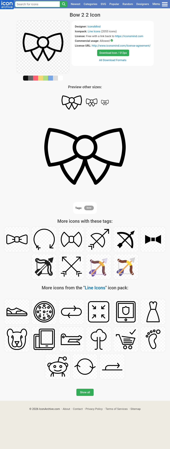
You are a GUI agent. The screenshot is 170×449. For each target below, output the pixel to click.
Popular (114, 4)
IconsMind (93, 26)
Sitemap (135, 409)
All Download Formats (113, 60)
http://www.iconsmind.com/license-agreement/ (121, 45)
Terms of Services (116, 409)
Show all (85, 392)
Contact (78, 409)
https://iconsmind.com (129, 36)
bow (89, 207)
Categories (90, 4)
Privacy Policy (94, 409)
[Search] (63, 4)
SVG (103, 4)
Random (128, 4)
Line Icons (94, 31)
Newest (75, 4)
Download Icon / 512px (113, 52)
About (66, 409)
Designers (142, 4)
